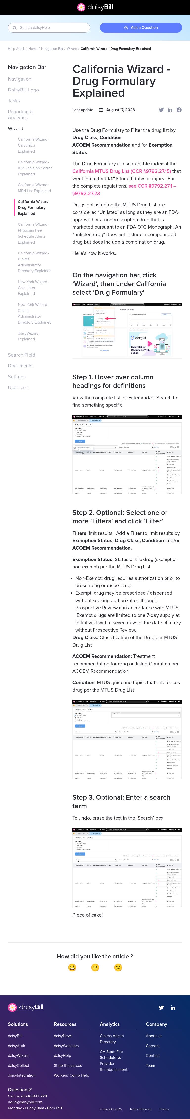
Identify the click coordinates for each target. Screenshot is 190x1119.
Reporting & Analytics (20, 115)
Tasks (14, 101)
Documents (20, 366)
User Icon (18, 388)
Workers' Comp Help (71, 1075)
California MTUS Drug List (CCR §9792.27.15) (122, 171)
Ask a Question (141, 27)
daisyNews (63, 1035)
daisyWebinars (66, 1045)
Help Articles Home (23, 49)
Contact (153, 1055)
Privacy (164, 1109)
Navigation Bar (52, 49)
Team (150, 1065)
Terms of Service (141, 1109)
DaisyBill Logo (23, 90)
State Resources (68, 1065)
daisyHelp (62, 1055)
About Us (154, 1035)
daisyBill (15, 1035)
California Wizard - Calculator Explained (33, 145)
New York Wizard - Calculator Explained (33, 287)
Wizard (72, 49)
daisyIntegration (22, 1075)
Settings (16, 377)
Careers (152, 1045)
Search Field (21, 355)
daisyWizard (18, 1055)
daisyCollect (18, 1065)
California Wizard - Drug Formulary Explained (34, 207)
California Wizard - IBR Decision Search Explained (35, 168)
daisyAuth (16, 1045)
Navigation (19, 79)
